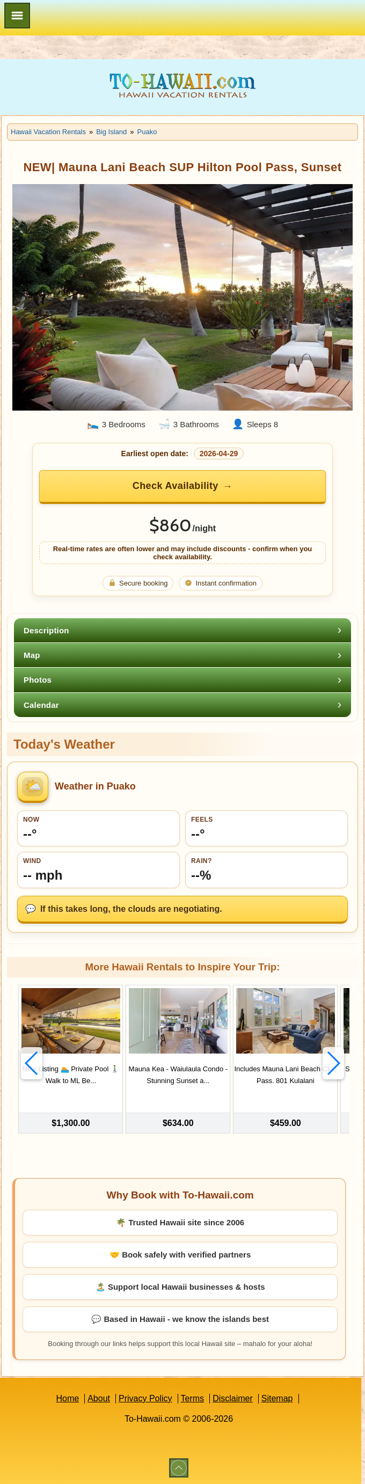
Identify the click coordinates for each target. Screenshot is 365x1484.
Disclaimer (233, 1397)
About (98, 1397)
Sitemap (277, 1397)
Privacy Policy (145, 1397)
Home (67, 1397)
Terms (193, 1397)
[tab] (182, 630)
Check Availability (175, 485)
